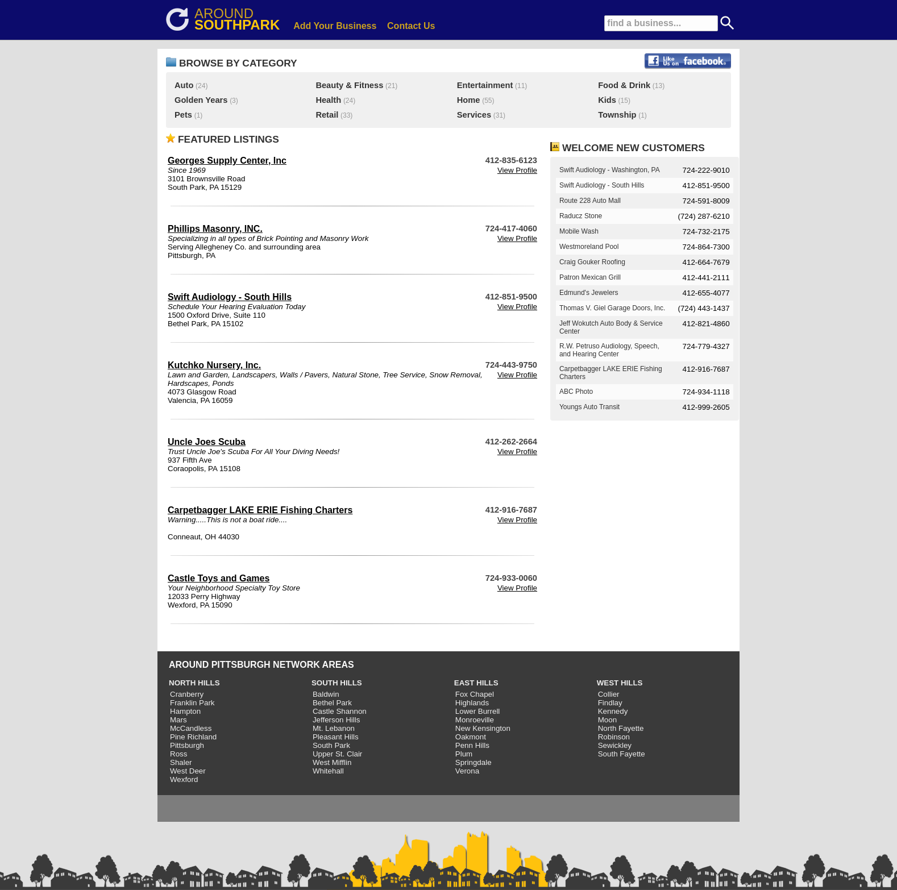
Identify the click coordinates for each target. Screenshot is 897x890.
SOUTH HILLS (337, 683)
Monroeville (474, 720)
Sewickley (615, 745)
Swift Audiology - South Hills (230, 297)
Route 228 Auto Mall (590, 201)
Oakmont (470, 737)
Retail (326, 114)
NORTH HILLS (194, 683)
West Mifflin (332, 762)
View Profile (517, 170)
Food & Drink (624, 85)
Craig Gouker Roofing (592, 262)
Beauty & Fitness (349, 85)
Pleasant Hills (336, 737)
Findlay (610, 702)
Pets (183, 114)
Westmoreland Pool (589, 247)
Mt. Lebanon (334, 728)
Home (468, 100)
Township (617, 114)
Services (474, 114)
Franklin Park (192, 702)
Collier (609, 694)
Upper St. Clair (337, 754)
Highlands (472, 702)
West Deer (188, 771)
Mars (178, 720)
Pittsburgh (187, 745)
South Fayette (621, 754)
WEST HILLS (620, 683)
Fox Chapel (474, 694)
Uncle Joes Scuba (207, 442)
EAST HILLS (476, 683)
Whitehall (328, 771)
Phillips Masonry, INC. (215, 229)
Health (328, 100)
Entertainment (485, 85)
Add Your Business (334, 26)
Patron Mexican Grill (590, 277)
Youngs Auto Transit (589, 407)
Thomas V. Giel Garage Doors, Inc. (612, 308)
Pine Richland (193, 737)
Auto (184, 85)
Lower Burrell (477, 711)
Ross (178, 754)
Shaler (181, 762)
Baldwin (326, 694)
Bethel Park (332, 702)
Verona (467, 771)
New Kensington (482, 728)
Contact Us (411, 26)
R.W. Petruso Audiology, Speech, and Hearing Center (609, 350)
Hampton (185, 711)
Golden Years (201, 100)
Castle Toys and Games (218, 578)
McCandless (190, 728)
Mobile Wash (579, 231)
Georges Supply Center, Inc (227, 160)
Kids (607, 100)
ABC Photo (576, 392)
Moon (607, 720)
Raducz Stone (580, 216)
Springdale (473, 762)
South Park (331, 745)
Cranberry (187, 694)
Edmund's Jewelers (588, 293)
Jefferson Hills (336, 720)
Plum (463, 754)
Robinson (614, 737)
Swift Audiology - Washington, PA (609, 170)
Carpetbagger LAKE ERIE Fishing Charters (260, 510)
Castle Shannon (340, 711)
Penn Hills (472, 745)
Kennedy (613, 711)
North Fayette (621, 728)
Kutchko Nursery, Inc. (214, 365)
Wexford (184, 779)
